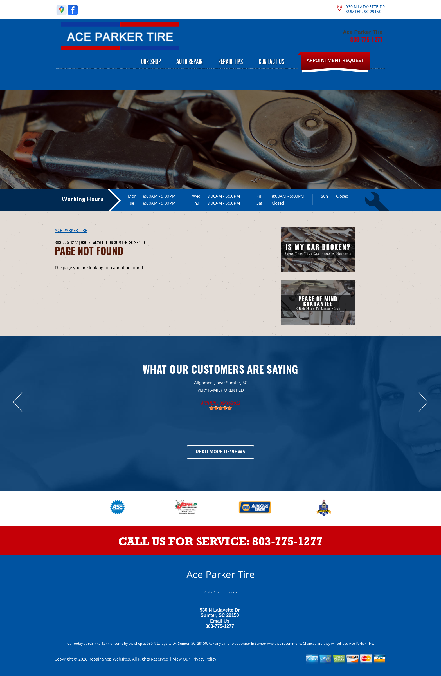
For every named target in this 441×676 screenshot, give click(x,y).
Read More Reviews (220, 452)
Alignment (204, 382)
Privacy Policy (203, 659)
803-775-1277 (366, 39)
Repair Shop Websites (109, 659)
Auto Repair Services (220, 592)
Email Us (220, 621)
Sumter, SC (236, 382)
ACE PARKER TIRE (71, 230)
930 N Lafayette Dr (97, 242)
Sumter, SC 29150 (129, 242)
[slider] (220, 408)
